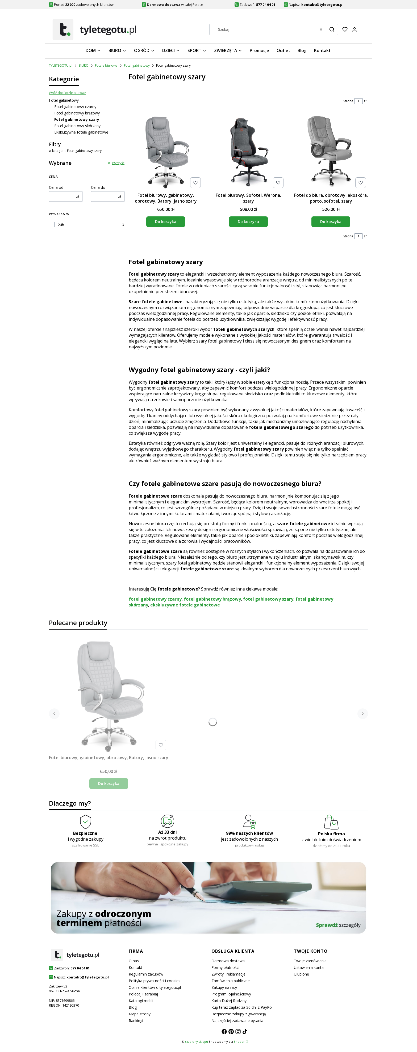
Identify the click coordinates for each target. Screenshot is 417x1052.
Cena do (98, 187)
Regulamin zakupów (146, 974)
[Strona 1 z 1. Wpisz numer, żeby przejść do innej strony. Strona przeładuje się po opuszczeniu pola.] (358, 101)
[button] (332, 29)
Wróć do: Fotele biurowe (67, 93)
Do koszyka (165, 221)
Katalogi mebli (141, 1000)
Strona (348, 101)
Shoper (239, 1042)
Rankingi (136, 1020)
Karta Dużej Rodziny (229, 1000)
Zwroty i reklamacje (228, 974)
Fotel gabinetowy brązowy (77, 113)
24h (61, 224)
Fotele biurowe (106, 65)
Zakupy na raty (224, 987)
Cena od (56, 187)
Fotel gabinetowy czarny (75, 106)
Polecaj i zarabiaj (143, 994)
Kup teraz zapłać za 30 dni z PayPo (241, 1007)
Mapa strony (140, 1013)
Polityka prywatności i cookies (154, 980)
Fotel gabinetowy (137, 65)
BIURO (84, 65)
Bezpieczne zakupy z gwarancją (238, 1013)
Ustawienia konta (309, 967)
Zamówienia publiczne (230, 980)
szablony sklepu (196, 1042)
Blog (133, 1007)
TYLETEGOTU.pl (60, 65)
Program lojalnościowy (231, 994)
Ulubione (301, 974)
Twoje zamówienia (310, 960)
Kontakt (135, 967)
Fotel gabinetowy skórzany (77, 125)
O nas (134, 960)
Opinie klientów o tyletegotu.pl (155, 987)
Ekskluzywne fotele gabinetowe (81, 132)
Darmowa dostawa (228, 960)
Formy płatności (225, 967)
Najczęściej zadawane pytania (237, 1020)
